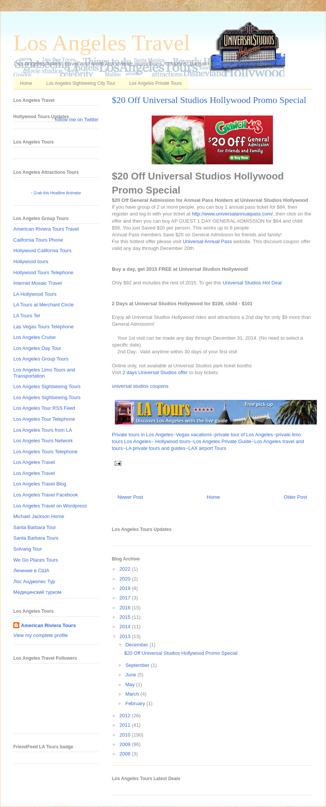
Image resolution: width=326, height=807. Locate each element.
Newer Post (130, 497)
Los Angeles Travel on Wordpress (50, 506)
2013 (125, 636)
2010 (125, 735)
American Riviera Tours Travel (46, 229)
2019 (125, 588)
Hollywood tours (173, 441)
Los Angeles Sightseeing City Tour (80, 83)
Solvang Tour (27, 549)
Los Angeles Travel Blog (39, 484)
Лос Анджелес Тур (34, 581)
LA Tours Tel (26, 315)
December (137, 645)
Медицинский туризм (37, 592)
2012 (125, 715)
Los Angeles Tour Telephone (44, 419)
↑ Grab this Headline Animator (56, 193)
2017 (125, 598)
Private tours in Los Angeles (142, 434)
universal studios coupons (140, 386)
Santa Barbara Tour (34, 527)
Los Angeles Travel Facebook (45, 495)
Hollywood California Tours (42, 250)
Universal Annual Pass (207, 241)
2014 (125, 626)
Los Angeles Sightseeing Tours (47, 386)
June (131, 674)
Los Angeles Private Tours (155, 83)
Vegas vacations (194, 434)
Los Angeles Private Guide (222, 441)
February (136, 703)
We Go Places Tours (35, 560)
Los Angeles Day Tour (37, 348)
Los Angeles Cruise (34, 337)
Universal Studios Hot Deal (252, 283)
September (138, 665)
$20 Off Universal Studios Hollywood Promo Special (209, 100)
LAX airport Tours (207, 448)
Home (26, 83)
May (130, 684)
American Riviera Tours (48, 625)
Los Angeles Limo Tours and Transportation (44, 373)
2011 (125, 725)
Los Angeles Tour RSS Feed (44, 408)
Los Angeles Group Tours (41, 359)
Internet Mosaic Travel (37, 283)
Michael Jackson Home (38, 516)
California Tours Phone (38, 240)
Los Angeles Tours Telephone (45, 451)
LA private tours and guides (156, 448)
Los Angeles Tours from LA (42, 430)
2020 (125, 579)
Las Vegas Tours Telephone (43, 326)
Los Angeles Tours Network (43, 440)
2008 (125, 754)
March (133, 694)
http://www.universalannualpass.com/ (232, 214)
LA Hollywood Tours (34, 294)
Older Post (295, 497)
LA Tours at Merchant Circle (43, 305)
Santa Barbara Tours (35, 538)
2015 (125, 617)
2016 (125, 607)
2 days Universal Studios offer (155, 372)
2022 (125, 569)
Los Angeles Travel (101, 42)
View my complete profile (40, 635)
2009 (125, 744)
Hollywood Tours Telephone (43, 272)
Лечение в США (31, 570)
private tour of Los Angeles (244, 434)
